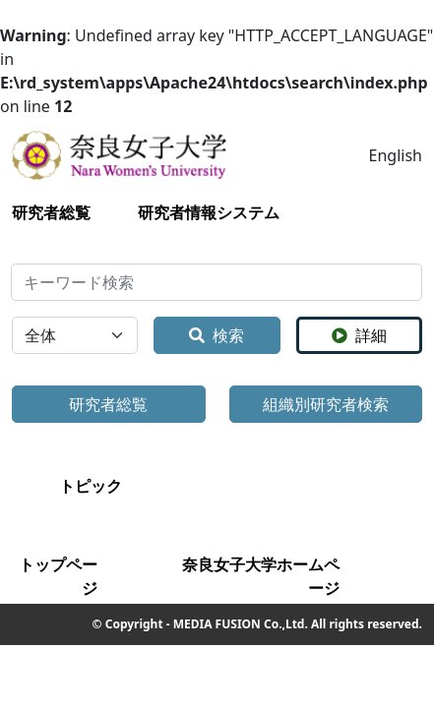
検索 (216, 335)
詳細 (359, 335)
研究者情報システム (208, 212)
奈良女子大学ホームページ (261, 576)
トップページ (58, 576)
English (395, 155)
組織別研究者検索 (326, 404)
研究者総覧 (51, 212)
